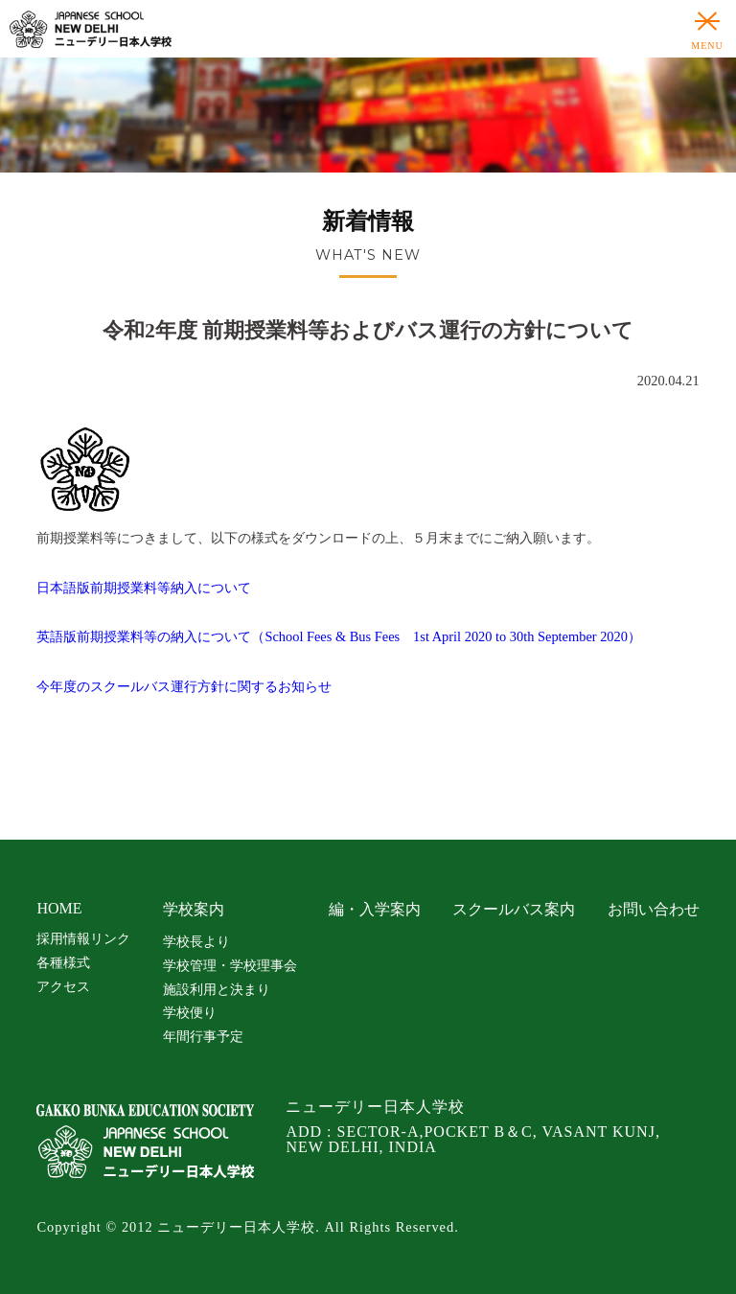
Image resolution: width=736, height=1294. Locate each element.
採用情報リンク (83, 938)
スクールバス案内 (513, 909)
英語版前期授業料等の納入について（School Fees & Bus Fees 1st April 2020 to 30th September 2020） (338, 636)
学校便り (190, 1012)
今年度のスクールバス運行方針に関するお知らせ (184, 686)
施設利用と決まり (216, 989)
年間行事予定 (203, 1036)
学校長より (196, 941)
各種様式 (63, 962)
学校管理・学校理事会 (230, 965)
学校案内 (193, 909)
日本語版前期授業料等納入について (143, 587)
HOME (58, 908)
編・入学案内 (375, 909)
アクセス (63, 986)
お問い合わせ (654, 909)
